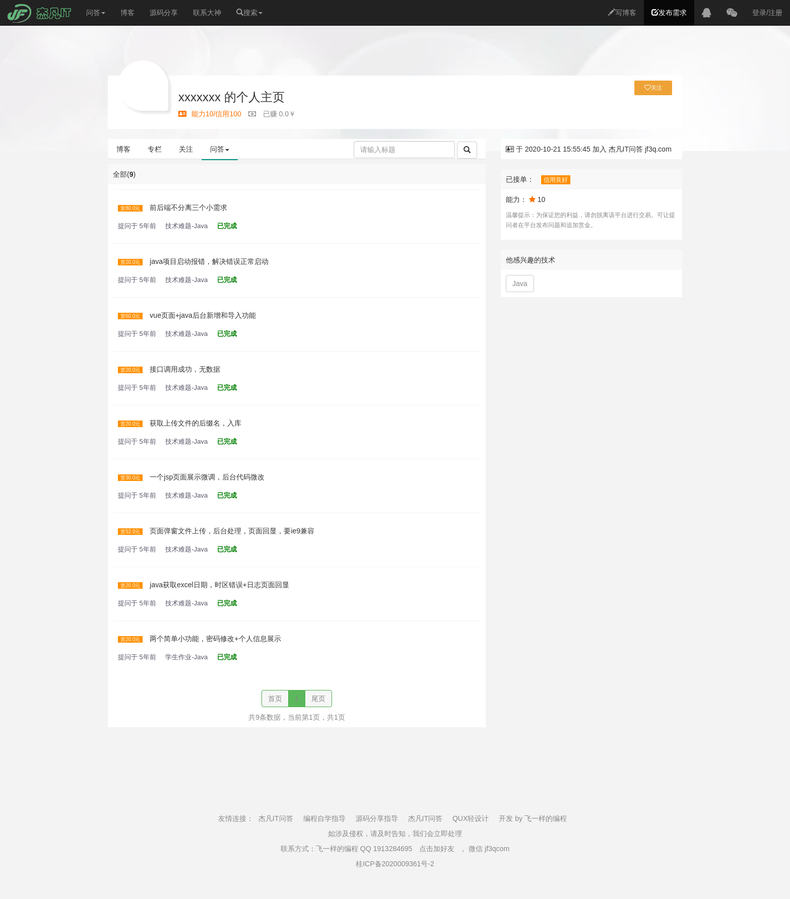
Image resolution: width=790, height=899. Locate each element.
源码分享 (164, 13)
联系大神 (207, 13)
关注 (186, 149)
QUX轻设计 (470, 818)
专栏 (155, 149)
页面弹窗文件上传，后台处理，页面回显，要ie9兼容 (232, 531)
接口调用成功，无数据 (185, 369)
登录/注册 (767, 13)
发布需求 (669, 13)
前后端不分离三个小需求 (188, 207)
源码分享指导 (377, 818)
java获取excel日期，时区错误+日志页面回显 (219, 585)
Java (520, 284)
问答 (95, 13)
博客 (127, 13)
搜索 (249, 13)
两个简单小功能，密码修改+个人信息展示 (215, 639)
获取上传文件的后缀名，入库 (195, 423)
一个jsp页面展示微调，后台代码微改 (207, 477)
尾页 (318, 699)
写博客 (622, 13)
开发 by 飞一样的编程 (533, 818)
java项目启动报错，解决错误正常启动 (209, 261)
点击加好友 (436, 849)
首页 (275, 699)
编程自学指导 (324, 818)
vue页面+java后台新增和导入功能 (202, 315)
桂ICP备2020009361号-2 (395, 864)
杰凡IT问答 (275, 818)
